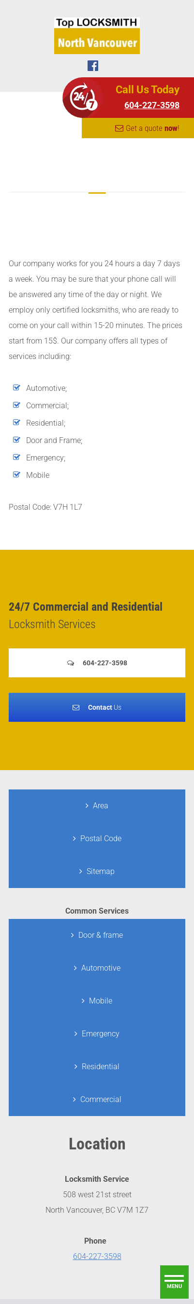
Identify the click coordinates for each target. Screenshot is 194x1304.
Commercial (100, 1099)
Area (100, 805)
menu (174, 1286)
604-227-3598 (151, 105)
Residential (100, 1066)
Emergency (100, 1033)
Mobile (100, 1000)
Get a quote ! (152, 128)
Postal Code (100, 838)
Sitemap (101, 871)
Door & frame (100, 935)
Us (104, 707)
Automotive (100, 968)
